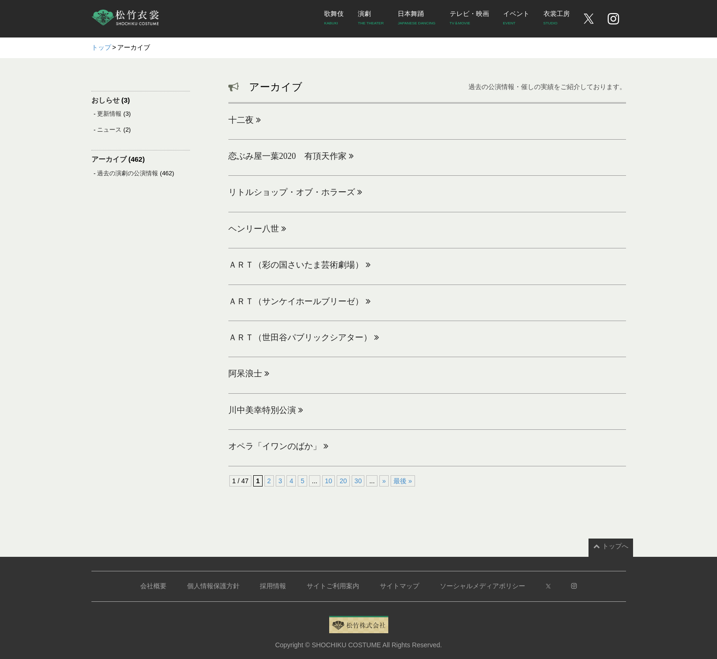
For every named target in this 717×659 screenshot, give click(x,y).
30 (358, 481)
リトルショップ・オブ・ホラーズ (295, 192)
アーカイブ (109, 159)
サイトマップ (399, 586)
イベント (516, 19)
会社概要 (153, 586)
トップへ (610, 546)
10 (328, 481)
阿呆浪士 (248, 373)
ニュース (109, 129)
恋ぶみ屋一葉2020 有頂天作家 (291, 156)
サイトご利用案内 (333, 586)
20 (343, 481)
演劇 (371, 19)
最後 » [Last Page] (402, 481)
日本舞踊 (416, 19)
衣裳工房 (556, 19)
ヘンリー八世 (257, 228)
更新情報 (109, 113)
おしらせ (105, 100)
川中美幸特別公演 (265, 410)
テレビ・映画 (469, 19)
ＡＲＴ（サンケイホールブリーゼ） (299, 301)
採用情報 (273, 586)
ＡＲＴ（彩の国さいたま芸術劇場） (299, 265)
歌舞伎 (334, 19)
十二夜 (244, 120)
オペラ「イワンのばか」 (278, 446)
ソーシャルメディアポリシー (482, 586)
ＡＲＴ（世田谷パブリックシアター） (303, 337)
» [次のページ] (384, 481)
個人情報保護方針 (213, 586)
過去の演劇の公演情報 (127, 173)
